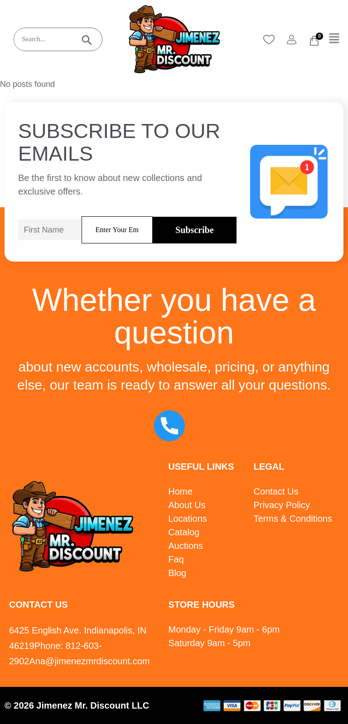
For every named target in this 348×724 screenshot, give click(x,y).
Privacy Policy (282, 505)
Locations (187, 519)
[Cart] (314, 41)
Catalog (183, 532)
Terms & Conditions (293, 519)
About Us (186, 505)
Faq (176, 559)
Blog (177, 573)
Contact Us (276, 491)
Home (180, 491)
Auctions (185, 546)
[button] (334, 39)
